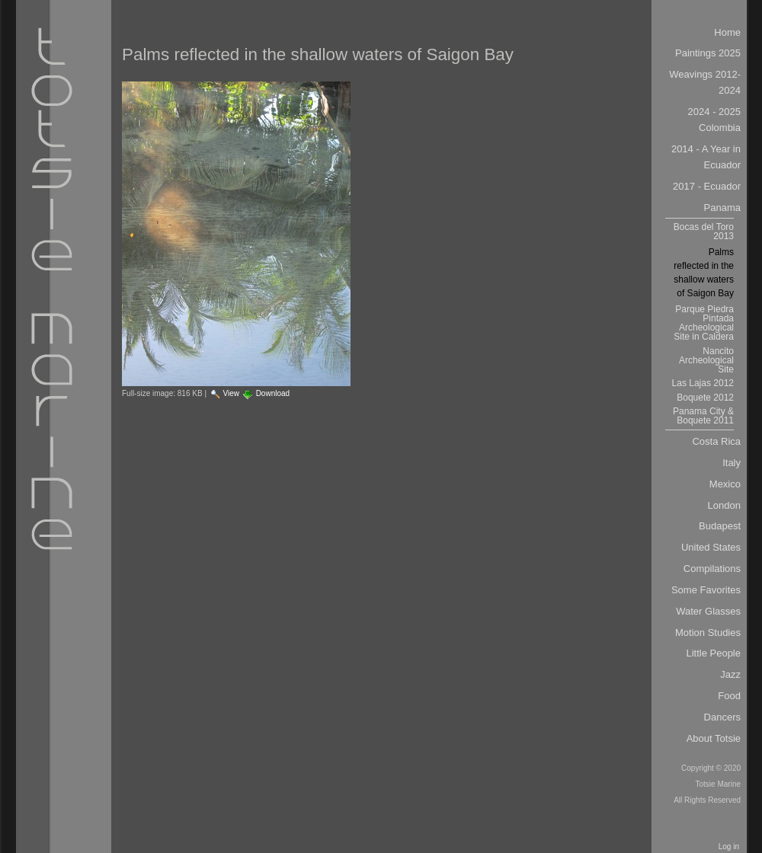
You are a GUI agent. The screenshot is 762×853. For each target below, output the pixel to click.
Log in (729, 846)
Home (727, 32)
